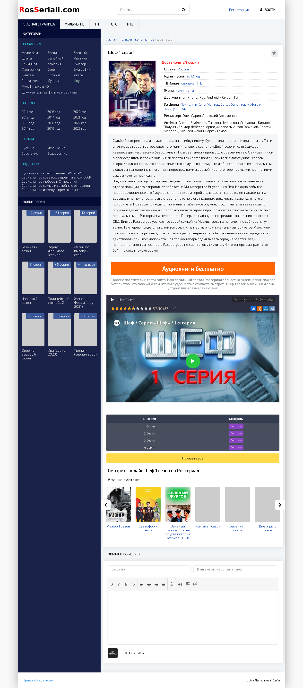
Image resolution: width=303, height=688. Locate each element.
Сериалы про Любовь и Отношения (49, 181)
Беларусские (57, 153)
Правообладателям (38, 680)
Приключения (32, 81)
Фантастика (31, 69)
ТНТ (98, 24)
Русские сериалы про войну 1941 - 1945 (53, 173)
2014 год (28, 128)
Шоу (76, 81)
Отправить (134, 653)
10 (150, 308)
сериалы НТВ (191, 83)
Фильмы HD (75, 24)
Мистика (80, 58)
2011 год (28, 112)
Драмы (27, 58)
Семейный (55, 58)
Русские (28, 148)
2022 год (80, 123)
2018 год (53, 123)
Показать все (192, 458)
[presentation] (112, 584)
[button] (111, 584)
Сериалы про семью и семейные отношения (57, 185)
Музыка (53, 81)
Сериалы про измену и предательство (52, 189)
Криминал (29, 64)
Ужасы (78, 75)
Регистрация (239, 10)
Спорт (52, 69)
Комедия (54, 64)
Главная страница (39, 24)
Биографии (81, 69)
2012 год (193, 76)
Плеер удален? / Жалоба (253, 299)
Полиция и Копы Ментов (200, 104)
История (54, 75)
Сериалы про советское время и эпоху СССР (56, 177)
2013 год (28, 123)
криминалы (185, 90)
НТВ (130, 24)
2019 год (53, 128)
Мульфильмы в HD (35, 86)
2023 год (80, 128)
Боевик (53, 53)
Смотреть (236, 426)
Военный (80, 53)
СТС (114, 24)
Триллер (79, 64)
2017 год (53, 117)
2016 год (53, 112)
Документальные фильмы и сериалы (49, 92)
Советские (30, 153)
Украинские (56, 148)
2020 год (80, 112)
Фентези (28, 75)
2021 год (79, 117)
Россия (183, 69)
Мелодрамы (31, 53)
